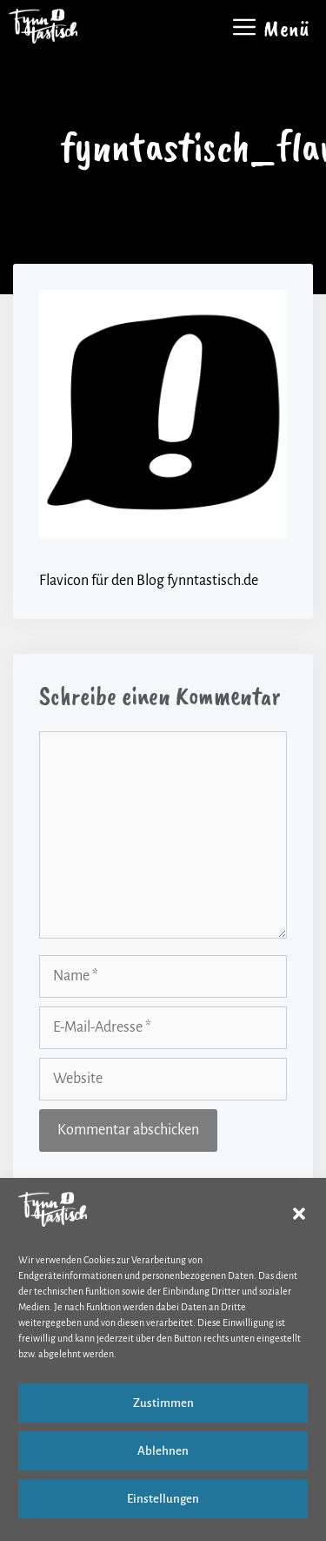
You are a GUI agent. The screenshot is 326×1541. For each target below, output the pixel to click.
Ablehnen (163, 1450)
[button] (299, 1213)
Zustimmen (163, 1403)
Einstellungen (163, 1498)
